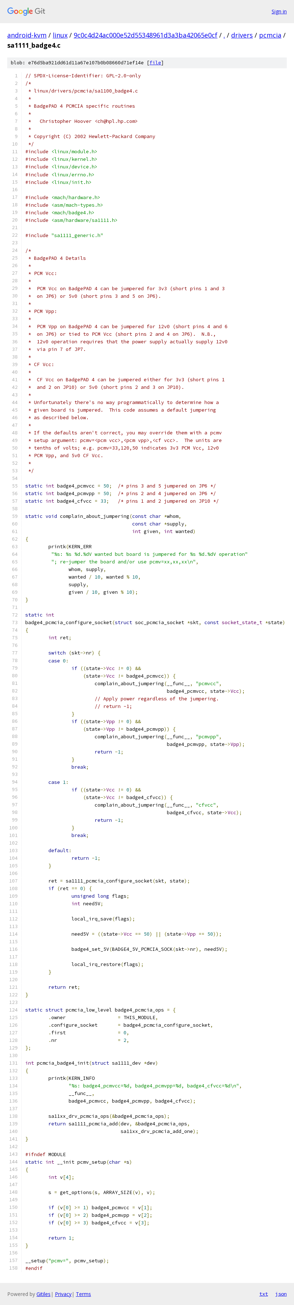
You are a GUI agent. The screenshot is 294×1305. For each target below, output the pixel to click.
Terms (83, 1294)
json (281, 1294)
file (155, 63)
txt (263, 1294)
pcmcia (270, 35)
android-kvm (27, 35)
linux (60, 35)
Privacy (63, 1294)
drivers (242, 35)
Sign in (279, 11)
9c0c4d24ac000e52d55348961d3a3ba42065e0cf (145, 35)
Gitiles (43, 1294)
